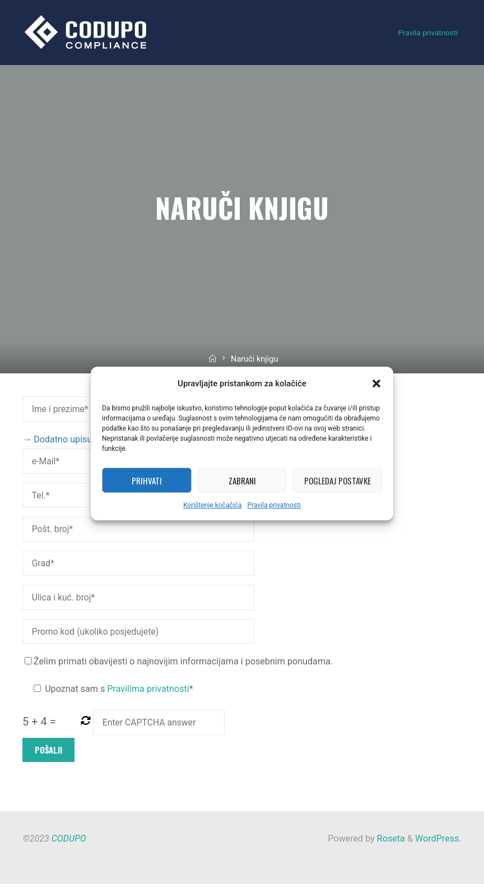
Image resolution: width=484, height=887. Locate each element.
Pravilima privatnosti (148, 691)
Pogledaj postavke (337, 480)
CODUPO (69, 841)
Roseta (390, 841)
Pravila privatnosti (273, 505)
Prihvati (147, 480)
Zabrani (242, 480)
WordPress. (438, 841)
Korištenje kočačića (212, 505)
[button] (376, 383)
